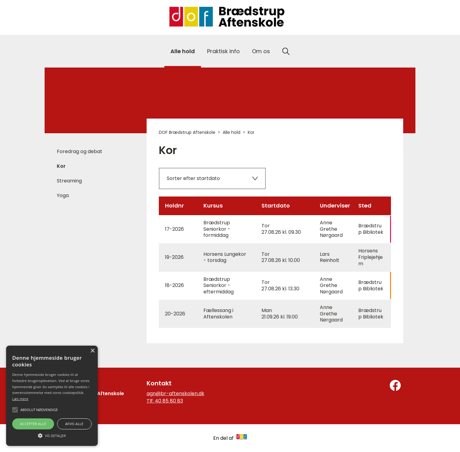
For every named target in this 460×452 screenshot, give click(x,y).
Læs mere (20, 398)
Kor (61, 166)
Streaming (69, 180)
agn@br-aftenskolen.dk (175, 393)
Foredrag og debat (79, 151)
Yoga (63, 195)
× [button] (92, 351)
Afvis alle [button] (74, 423)
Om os (261, 51)
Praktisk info (223, 51)
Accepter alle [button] (33, 423)
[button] (52, 435)
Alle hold (182, 51)
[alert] (52, 396)
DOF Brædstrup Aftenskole (187, 132)
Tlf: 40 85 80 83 (165, 400)
